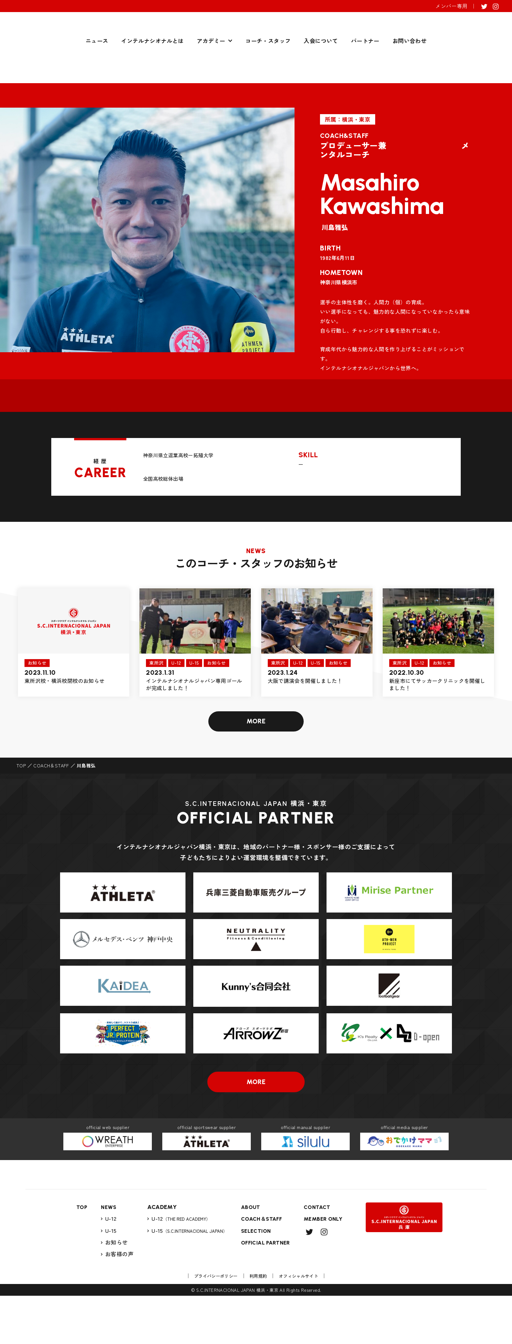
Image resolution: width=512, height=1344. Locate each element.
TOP (21, 771)
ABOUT (247, 1255)
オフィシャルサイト (303, 1324)
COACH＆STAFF (51, 771)
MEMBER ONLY (326, 1266)
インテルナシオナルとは (152, 77)
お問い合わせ (409, 77)
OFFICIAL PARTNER (264, 1290)
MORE (256, 725)
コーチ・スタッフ (268, 77)
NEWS (105, 1255)
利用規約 (258, 1324)
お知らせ (113, 1290)
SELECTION (253, 1278)
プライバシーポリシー (211, 1324)
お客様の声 (116, 1302)
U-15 (107, 1278)
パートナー (365, 77)
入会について (321, 77)
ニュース (97, 77)
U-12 (107, 1266)
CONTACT (319, 1255)
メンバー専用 (451, 6)
